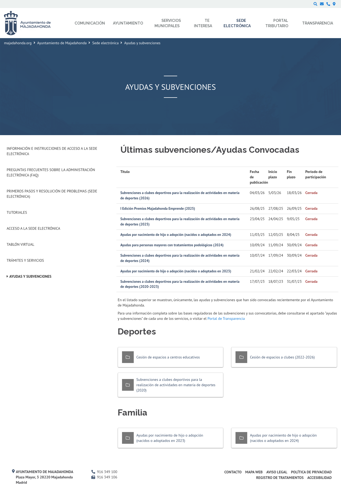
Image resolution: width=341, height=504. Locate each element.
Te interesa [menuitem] (203, 23)
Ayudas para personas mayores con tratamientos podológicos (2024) (172, 245)
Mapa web (254, 472)
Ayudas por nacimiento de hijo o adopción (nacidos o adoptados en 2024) (175, 234)
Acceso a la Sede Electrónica (33, 228)
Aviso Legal (276, 472)
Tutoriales (17, 212)
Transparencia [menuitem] (317, 23)
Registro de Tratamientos (279, 477)
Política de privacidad (311, 472)
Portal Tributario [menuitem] (276, 23)
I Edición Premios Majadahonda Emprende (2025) (157, 208)
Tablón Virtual (20, 244)
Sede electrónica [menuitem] (237, 23)
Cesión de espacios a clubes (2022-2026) (282, 357)
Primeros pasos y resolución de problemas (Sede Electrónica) (52, 194)
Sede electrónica (105, 43)
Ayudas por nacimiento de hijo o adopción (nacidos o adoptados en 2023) (175, 271)
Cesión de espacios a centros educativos (168, 357)
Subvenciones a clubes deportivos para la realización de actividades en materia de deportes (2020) (176, 385)
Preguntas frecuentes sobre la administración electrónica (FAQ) (51, 172)
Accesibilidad (319, 477)
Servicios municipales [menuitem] (168, 23)
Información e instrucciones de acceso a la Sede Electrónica (52, 151)
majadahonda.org (18, 43)
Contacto (233, 472)
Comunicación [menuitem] (90, 23)
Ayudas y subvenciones (30, 276)
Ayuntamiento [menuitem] (128, 23)
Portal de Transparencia (226, 318)
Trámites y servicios (25, 260)
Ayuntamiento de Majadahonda (62, 43)
